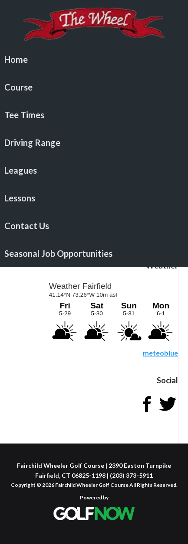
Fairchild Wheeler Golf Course (94, 23)
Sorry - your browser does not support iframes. (113, 311)
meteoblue (160, 353)
